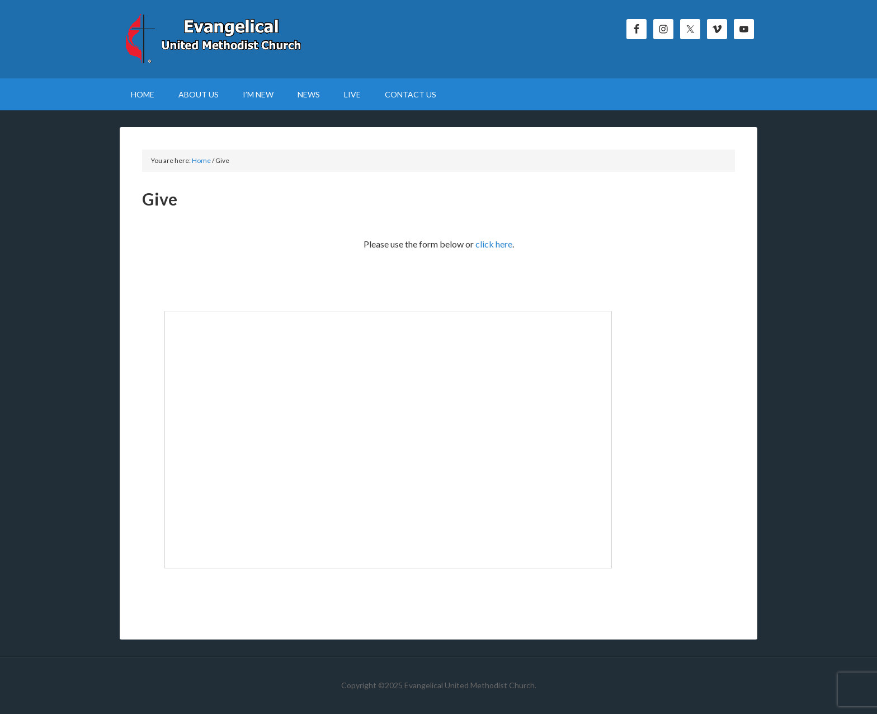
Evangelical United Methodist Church (215, 39)
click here (493, 244)
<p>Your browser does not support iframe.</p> (388, 439)
